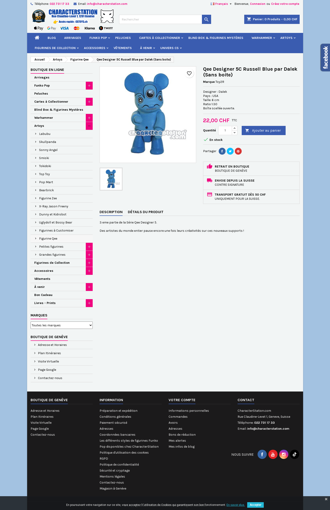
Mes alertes (177, 441)
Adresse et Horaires (52, 345)
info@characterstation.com (107, 4)
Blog (52, 38)
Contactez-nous (49, 378)
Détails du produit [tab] (146, 212)
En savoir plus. (236, 505)
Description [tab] (111, 212)
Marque (209, 82)
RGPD (104, 459)
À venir (146, 48)
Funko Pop (98, 38)
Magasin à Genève (113, 488)
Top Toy (44, 174)
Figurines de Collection (55, 48)
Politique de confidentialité (119, 465)
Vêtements (123, 48)
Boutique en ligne (47, 69)
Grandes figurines (52, 255)
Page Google (46, 370)
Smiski (44, 158)
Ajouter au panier (263, 130)
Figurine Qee (48, 239)
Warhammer (262, 38)
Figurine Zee (48, 198)
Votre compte (182, 400)
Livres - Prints (45, 303)
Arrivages (72, 38)
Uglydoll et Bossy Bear (55, 222)
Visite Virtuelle (48, 361)
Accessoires (94, 48)
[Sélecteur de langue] (222, 4)
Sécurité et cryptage (115, 470)
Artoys (286, 38)
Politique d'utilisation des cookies (124, 453)
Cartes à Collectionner (159, 38)
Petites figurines (51, 247)
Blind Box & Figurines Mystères (215, 38)
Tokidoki (45, 166)
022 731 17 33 (59, 4)
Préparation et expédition (119, 411)
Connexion (257, 4)
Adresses (106, 429)
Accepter (255, 505)
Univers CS (169, 48)
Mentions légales (112, 476)
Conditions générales (115, 417)
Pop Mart (46, 182)
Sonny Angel (48, 150)
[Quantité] (225, 130)
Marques (39, 315)
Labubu (44, 134)
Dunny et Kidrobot (52, 214)
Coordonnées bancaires (117, 435)
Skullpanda (47, 142)
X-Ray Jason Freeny (53, 206)
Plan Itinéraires (49, 353)
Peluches (123, 38)
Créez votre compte (285, 4)
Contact (246, 400)
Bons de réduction (182, 435)
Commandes (178, 417)
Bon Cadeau (43, 295)
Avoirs (173, 423)
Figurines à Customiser (56, 230)
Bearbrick (46, 190)
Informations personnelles (189, 411)
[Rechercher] (165, 19)
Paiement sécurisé (113, 423)
